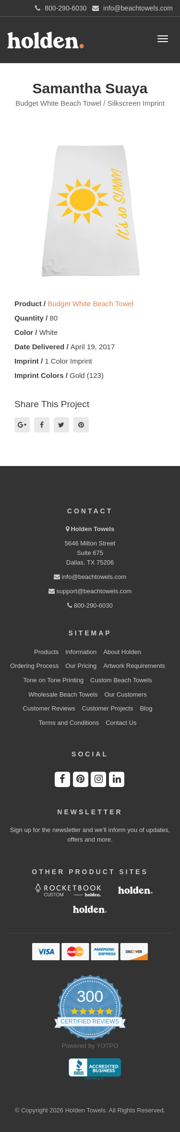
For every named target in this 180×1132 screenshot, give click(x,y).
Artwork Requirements (134, 665)
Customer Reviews (49, 708)
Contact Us (121, 722)
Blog (146, 708)
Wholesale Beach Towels (62, 694)
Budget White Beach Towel (90, 304)
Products (46, 651)
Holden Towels (92, 529)
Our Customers (126, 694)
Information (80, 651)
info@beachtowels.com (90, 576)
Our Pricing (80, 665)
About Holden (122, 651)
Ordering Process (34, 665)
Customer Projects (107, 708)
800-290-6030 (90, 605)
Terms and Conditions (69, 722)
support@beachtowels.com (90, 591)
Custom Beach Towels (121, 680)
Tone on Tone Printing (54, 680)
